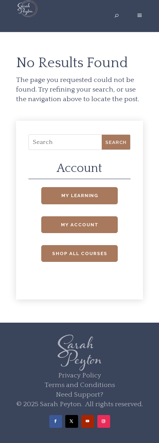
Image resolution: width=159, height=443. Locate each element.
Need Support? (79, 395)
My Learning (79, 195)
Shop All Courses (79, 253)
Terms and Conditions (79, 385)
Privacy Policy (79, 375)
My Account (80, 224)
